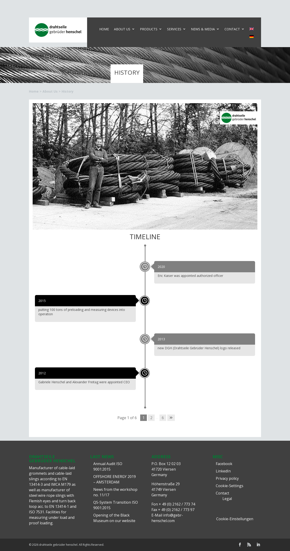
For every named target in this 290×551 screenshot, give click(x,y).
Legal (227, 498)
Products (148, 29)
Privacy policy (227, 478)
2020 (161, 266)
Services (174, 29)
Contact (232, 29)
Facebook (224, 463)
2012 (42, 373)
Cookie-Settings (229, 485)
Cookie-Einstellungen (234, 518)
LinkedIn (223, 471)
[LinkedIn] (258, 545)
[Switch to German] (252, 37)
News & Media (203, 29)
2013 (161, 339)
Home (104, 29)
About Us (122, 29)
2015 (42, 300)
